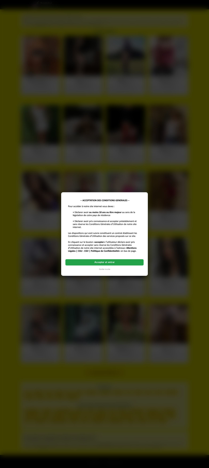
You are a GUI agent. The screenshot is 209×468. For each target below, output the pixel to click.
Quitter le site (104, 269)
